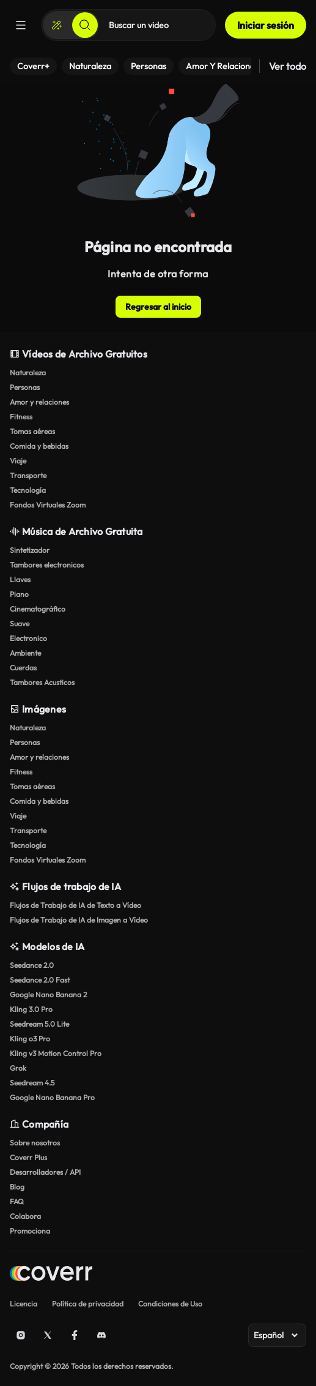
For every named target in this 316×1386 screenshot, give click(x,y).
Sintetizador (30, 550)
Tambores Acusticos (42, 682)
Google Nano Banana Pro (52, 1097)
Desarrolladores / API (45, 1172)
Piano (19, 594)
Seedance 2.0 (32, 965)
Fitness (21, 416)
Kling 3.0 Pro (31, 1009)
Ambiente (25, 652)
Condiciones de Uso (170, 1303)
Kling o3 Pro (30, 1038)
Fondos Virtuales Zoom (48, 504)
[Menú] (21, 25)
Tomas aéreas (32, 431)
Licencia (23, 1303)
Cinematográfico (37, 608)
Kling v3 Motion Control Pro (55, 1053)
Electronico (28, 638)
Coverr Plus (28, 1157)
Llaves (20, 579)
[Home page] (51, 1275)
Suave (19, 623)
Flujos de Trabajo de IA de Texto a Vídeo (75, 905)
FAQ (17, 1201)
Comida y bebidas (39, 446)
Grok (18, 1068)
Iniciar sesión (265, 25)
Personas (25, 387)
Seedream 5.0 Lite (39, 1023)
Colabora (25, 1216)
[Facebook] (75, 1335)
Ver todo (287, 66)
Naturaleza (28, 372)
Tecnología (28, 490)
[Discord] (101, 1335)
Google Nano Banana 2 (48, 994)
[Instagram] (21, 1335)
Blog (17, 1186)
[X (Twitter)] (48, 1335)
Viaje (18, 460)
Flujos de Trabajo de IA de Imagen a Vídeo (79, 919)
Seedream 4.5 (32, 1082)
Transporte (28, 475)
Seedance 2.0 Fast (40, 979)
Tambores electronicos (47, 564)
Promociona (30, 1230)
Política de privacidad (87, 1303)
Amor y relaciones (39, 401)
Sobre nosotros (35, 1142)
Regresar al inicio (158, 306)
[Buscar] (85, 25)
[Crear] (57, 25)
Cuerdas (23, 667)
